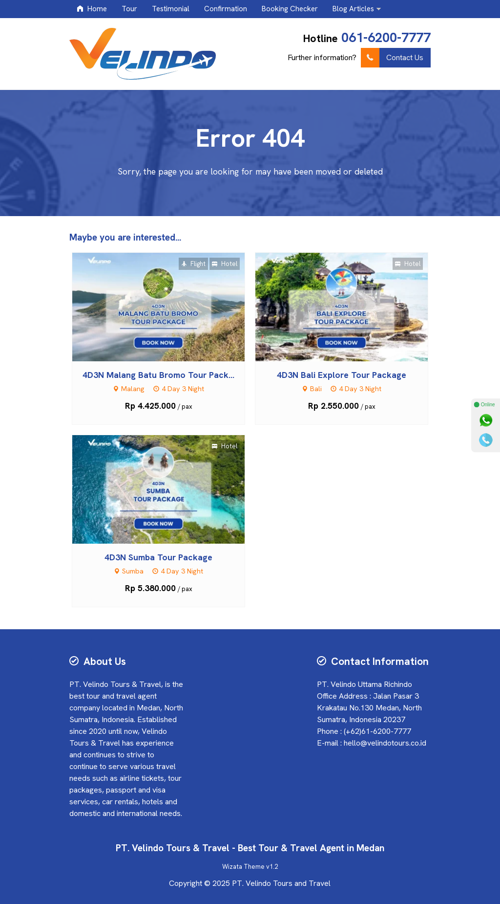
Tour (129, 9)
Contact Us (392, 57)
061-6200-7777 (386, 37)
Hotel (224, 264)
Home (92, 9)
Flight (193, 264)
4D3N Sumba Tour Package (158, 557)
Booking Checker (290, 9)
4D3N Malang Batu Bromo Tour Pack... (158, 374)
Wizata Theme (243, 866)
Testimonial (170, 9)
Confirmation (225, 9)
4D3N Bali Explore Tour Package (341, 374)
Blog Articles (353, 9)
